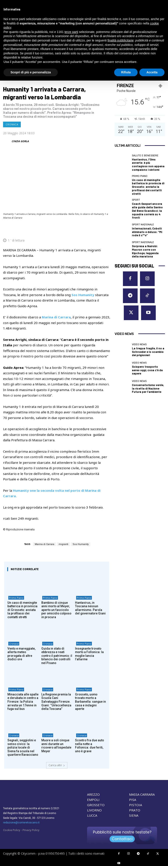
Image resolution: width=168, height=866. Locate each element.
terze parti (71, 32)
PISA (132, 799)
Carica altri (57, 764)
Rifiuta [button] (126, 72)
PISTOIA (135, 804)
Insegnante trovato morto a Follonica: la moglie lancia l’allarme (89, 652)
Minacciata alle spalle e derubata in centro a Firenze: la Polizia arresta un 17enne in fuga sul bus (22, 701)
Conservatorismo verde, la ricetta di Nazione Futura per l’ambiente (147, 356)
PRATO (134, 809)
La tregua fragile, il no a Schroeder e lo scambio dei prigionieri (147, 319)
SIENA (133, 815)
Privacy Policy (31, 829)
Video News (139, 312)
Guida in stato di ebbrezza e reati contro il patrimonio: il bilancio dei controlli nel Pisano (56, 655)
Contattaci (122, 838)
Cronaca (12, 124)
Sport (136, 195)
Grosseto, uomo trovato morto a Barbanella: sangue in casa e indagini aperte (90, 700)
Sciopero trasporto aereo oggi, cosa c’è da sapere (147, 337)
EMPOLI (93, 799)
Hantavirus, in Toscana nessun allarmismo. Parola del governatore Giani (90, 608)
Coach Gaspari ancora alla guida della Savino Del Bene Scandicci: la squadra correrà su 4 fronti (147, 203)
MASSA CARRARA (142, 794)
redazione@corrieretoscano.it (21, 821)
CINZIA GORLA (20, 141)
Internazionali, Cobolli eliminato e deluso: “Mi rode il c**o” (148, 221)
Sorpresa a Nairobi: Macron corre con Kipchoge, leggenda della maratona (148, 239)
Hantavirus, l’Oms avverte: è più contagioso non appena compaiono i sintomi (148, 163)
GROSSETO (96, 804)
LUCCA (92, 815)
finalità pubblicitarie (120, 40)
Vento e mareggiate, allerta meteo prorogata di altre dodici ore (22, 652)
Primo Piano (15, 598)
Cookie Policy (11, 829)
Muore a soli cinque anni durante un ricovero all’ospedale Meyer (55, 745)
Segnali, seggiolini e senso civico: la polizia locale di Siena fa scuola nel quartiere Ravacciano (22, 747)
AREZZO (93, 794)
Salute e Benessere (145, 155)
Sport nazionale (143, 215)
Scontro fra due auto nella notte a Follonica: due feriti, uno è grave (89, 744)
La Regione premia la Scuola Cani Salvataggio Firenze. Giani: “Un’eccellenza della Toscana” (56, 701)
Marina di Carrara (44, 544)
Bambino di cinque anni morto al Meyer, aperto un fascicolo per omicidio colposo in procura (56, 610)
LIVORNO (94, 809)
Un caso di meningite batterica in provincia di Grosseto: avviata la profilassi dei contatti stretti (22, 610)
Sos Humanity (81, 544)
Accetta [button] (152, 72)
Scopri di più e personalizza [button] (30, 72)
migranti (63, 544)
